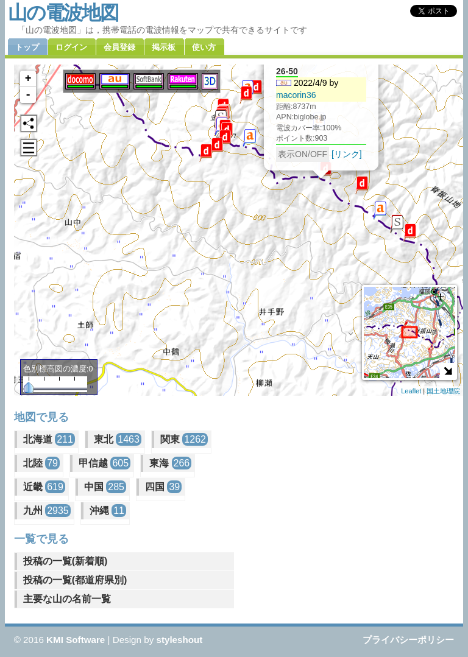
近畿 (44, 486)
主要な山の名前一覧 (67, 599)
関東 (184, 439)
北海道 (49, 439)
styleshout (179, 639)
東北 (117, 439)
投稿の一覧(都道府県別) (75, 580)
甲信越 (104, 463)
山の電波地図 (63, 13)
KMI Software (75, 639)
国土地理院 (443, 391)
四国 (163, 486)
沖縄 (108, 510)
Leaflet (411, 391)
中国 (105, 486)
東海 (170, 463)
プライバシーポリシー (408, 639)
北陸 (41, 463)
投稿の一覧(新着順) (65, 561)
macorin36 (296, 95)
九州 (47, 510)
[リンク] (347, 154)
